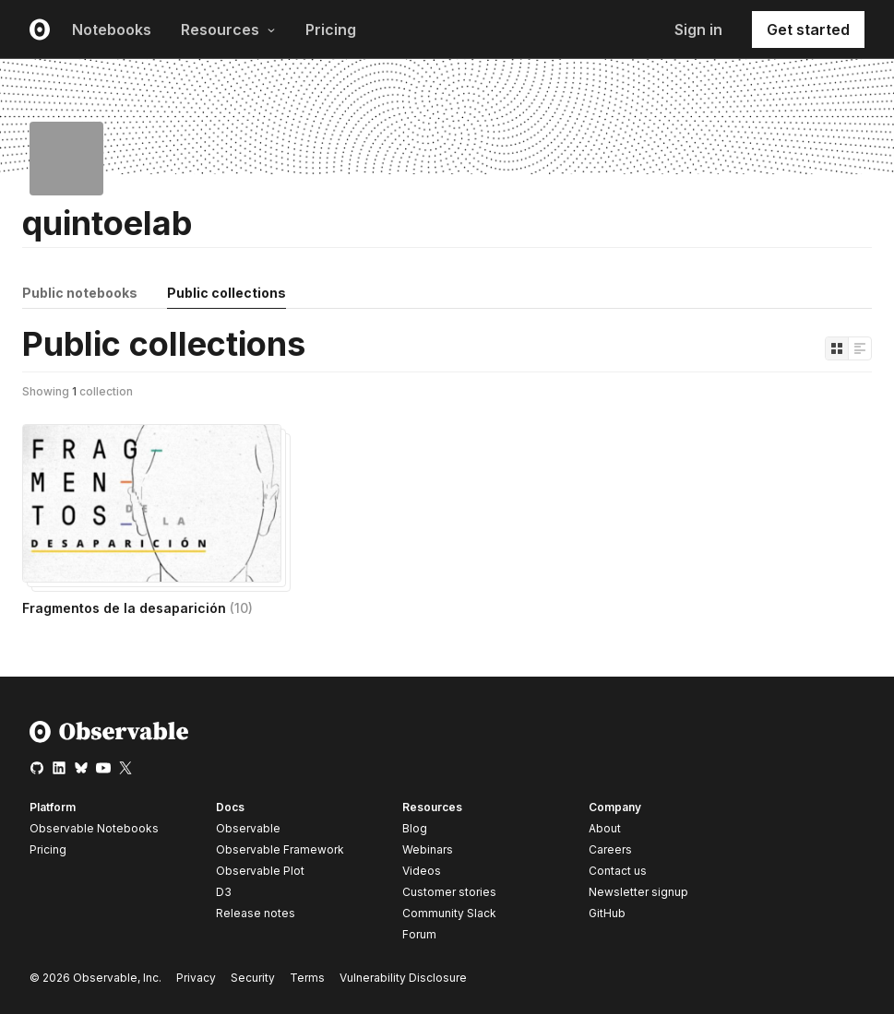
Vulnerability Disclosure (403, 978)
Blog (414, 828)
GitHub (607, 913)
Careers (610, 849)
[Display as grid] (837, 348)
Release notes (255, 913)
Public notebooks (79, 293)
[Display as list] (860, 348)
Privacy (196, 978)
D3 (224, 892)
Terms (307, 978)
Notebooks (111, 29)
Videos (421, 871)
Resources (228, 29)
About (605, 828)
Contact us (618, 871)
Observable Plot (260, 871)
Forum (419, 934)
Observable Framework (280, 849)
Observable (248, 828)
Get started (808, 29)
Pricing (330, 29)
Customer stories (449, 892)
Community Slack (449, 913)
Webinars (427, 849)
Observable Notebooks (94, 828)
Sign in (698, 29)
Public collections (226, 293)
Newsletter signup (638, 892)
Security (253, 978)
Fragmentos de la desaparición (137, 608)
